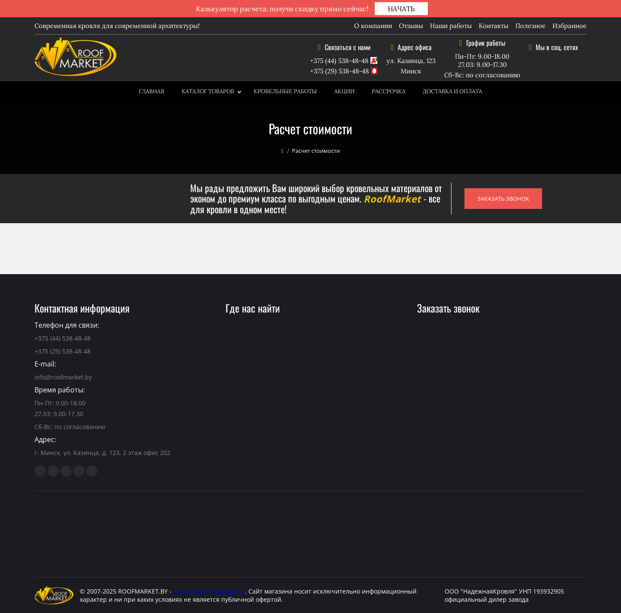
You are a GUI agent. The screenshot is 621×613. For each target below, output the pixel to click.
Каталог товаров (208, 91)
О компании (373, 26)
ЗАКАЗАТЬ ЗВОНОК (503, 198)
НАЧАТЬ (401, 8)
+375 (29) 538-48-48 (339, 71)
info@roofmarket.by (63, 377)
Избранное (569, 26)
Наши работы (451, 26)
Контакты (493, 26)
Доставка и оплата (452, 91)
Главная (151, 91)
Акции (344, 91)
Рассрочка (388, 91)
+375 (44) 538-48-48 (339, 61)
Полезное (530, 26)
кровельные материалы (209, 591)
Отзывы (411, 26)
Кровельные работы (285, 91)
